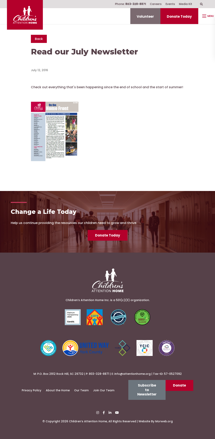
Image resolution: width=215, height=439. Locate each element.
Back (39, 39)
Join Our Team (103, 390)
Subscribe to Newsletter (147, 390)
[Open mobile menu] (208, 16)
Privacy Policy (31, 390)
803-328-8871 (99, 374)
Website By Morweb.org (155, 421)
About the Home (58, 390)
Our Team (81, 390)
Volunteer (145, 16)
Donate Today (179, 16)
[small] (97, 412)
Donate (179, 385)
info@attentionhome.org (132, 374)
